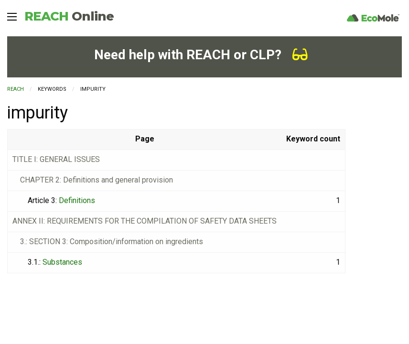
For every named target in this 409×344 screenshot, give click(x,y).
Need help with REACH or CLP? (201, 55)
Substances (62, 262)
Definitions (77, 200)
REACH (69, 16)
